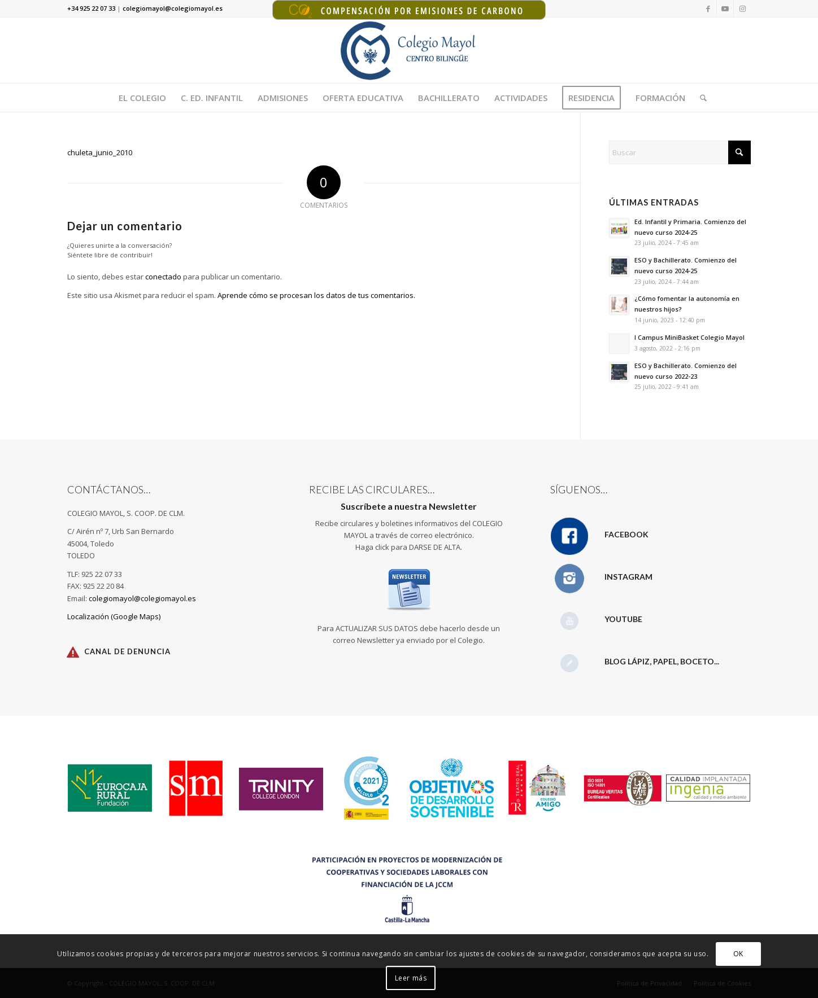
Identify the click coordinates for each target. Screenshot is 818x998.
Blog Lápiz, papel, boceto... (661, 661)
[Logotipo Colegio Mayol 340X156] (409, 50)
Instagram (628, 576)
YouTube (623, 619)
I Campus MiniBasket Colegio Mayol (689, 337)
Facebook (626, 534)
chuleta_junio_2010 (99, 152)
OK (738, 953)
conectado (163, 277)
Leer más (411, 978)
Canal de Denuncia (127, 651)
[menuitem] (142, 98)
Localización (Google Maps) (113, 616)
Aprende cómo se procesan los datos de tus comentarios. (316, 295)
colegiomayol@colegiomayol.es (142, 598)
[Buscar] (700, 98)
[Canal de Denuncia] (72, 652)
